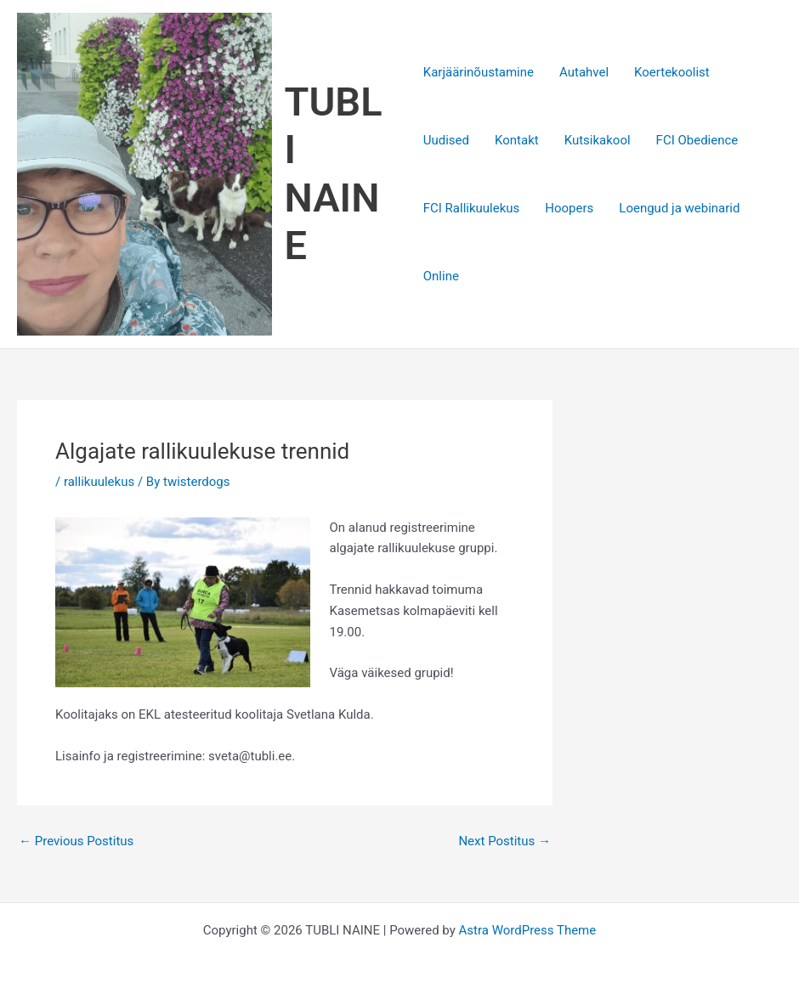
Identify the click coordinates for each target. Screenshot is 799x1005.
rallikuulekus (99, 481)
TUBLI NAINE (333, 173)
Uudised (446, 140)
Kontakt (517, 140)
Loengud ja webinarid (679, 208)
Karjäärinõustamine (478, 72)
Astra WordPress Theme (528, 930)
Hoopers (569, 208)
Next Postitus (504, 841)
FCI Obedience (697, 140)
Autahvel (584, 72)
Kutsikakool (597, 140)
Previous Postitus (76, 841)
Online (441, 276)
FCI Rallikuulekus (471, 208)
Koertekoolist (672, 72)
